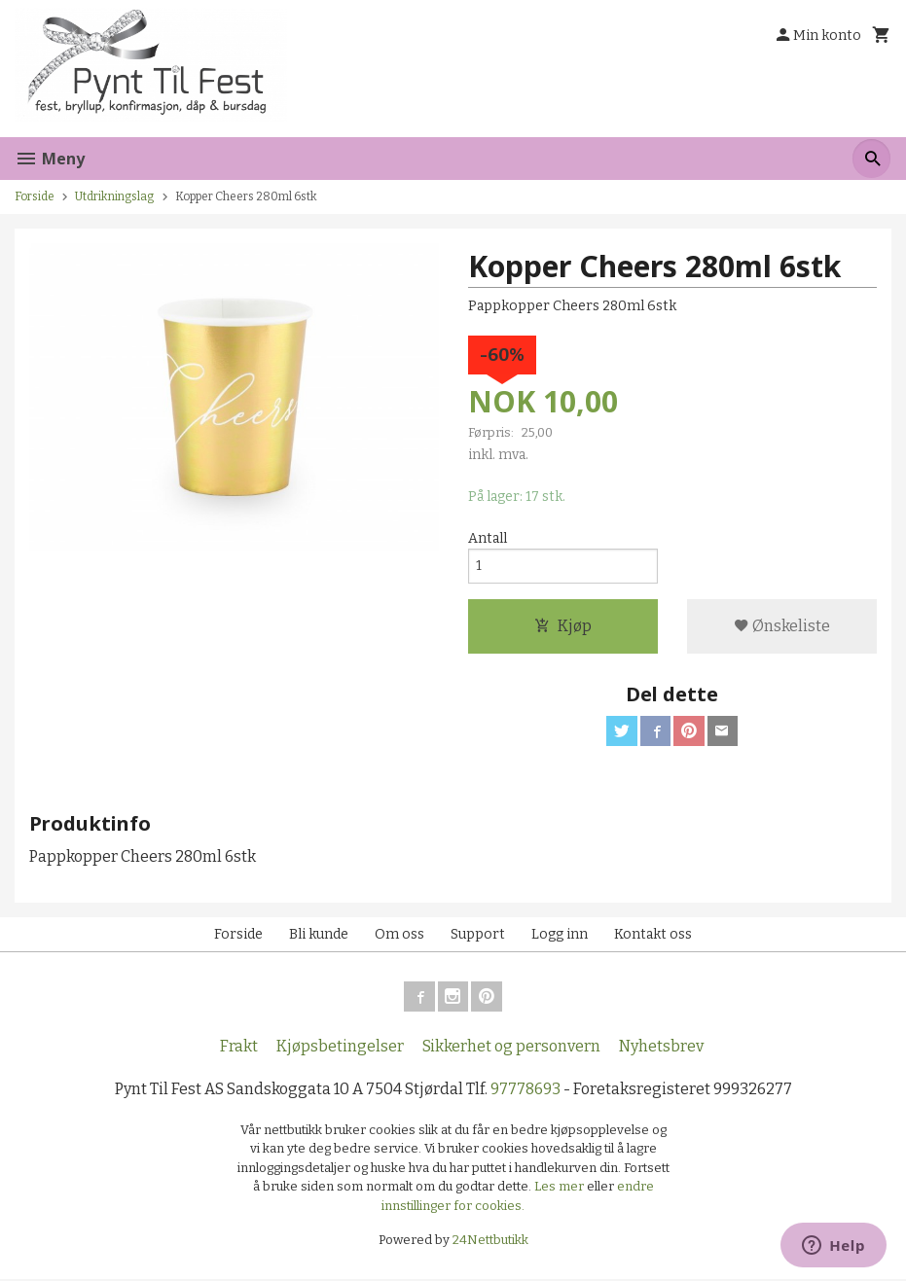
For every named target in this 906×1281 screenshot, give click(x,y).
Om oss (399, 935)
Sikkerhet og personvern (511, 1048)
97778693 (525, 1091)
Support (478, 935)
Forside (34, 196)
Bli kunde (318, 935)
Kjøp (563, 627)
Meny (50, 158)
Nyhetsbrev (661, 1048)
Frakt (239, 1048)
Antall (487, 538)
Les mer (560, 1189)
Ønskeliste (782, 627)
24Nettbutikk (490, 1242)
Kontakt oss (653, 935)
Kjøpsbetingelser (340, 1048)
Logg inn (559, 935)
